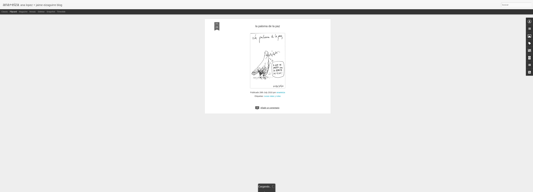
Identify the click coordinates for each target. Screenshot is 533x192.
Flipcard (13, 12)
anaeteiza (280, 82)
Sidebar (41, 12)
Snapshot (51, 12)
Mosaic (32, 12)
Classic (4, 12)
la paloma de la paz (267, 15)
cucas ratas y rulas (272, 85)
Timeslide (61, 12)
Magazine (23, 12)
